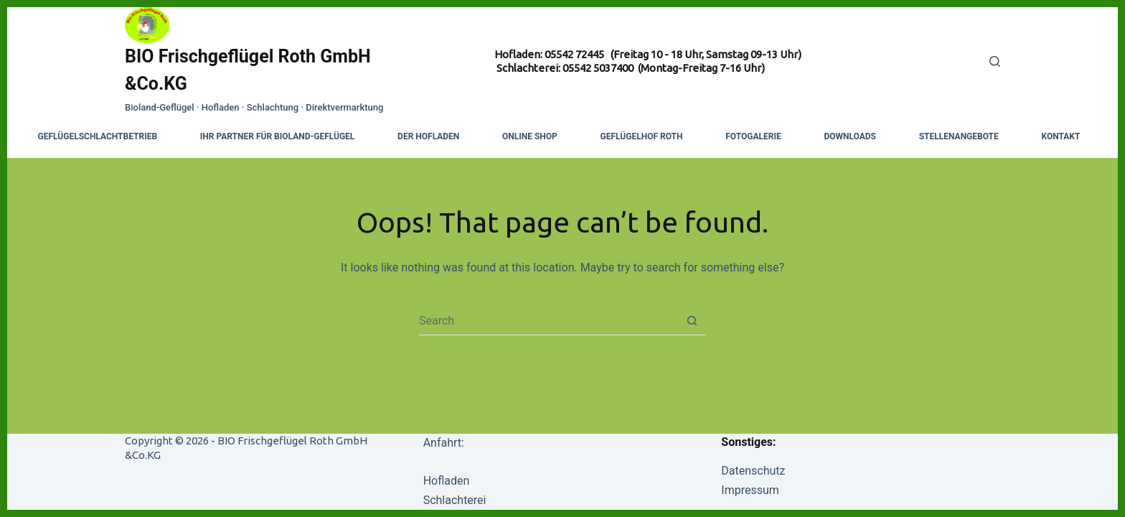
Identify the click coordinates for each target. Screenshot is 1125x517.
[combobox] (548, 320)
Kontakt (1060, 136)
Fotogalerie (753, 136)
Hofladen (446, 481)
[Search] (994, 61)
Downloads (850, 136)
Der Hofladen (428, 136)
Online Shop (529, 136)
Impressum (750, 490)
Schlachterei (454, 500)
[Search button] (692, 321)
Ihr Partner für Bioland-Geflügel (277, 136)
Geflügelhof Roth (642, 136)
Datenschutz (753, 471)
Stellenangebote (959, 136)
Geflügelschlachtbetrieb (98, 136)
